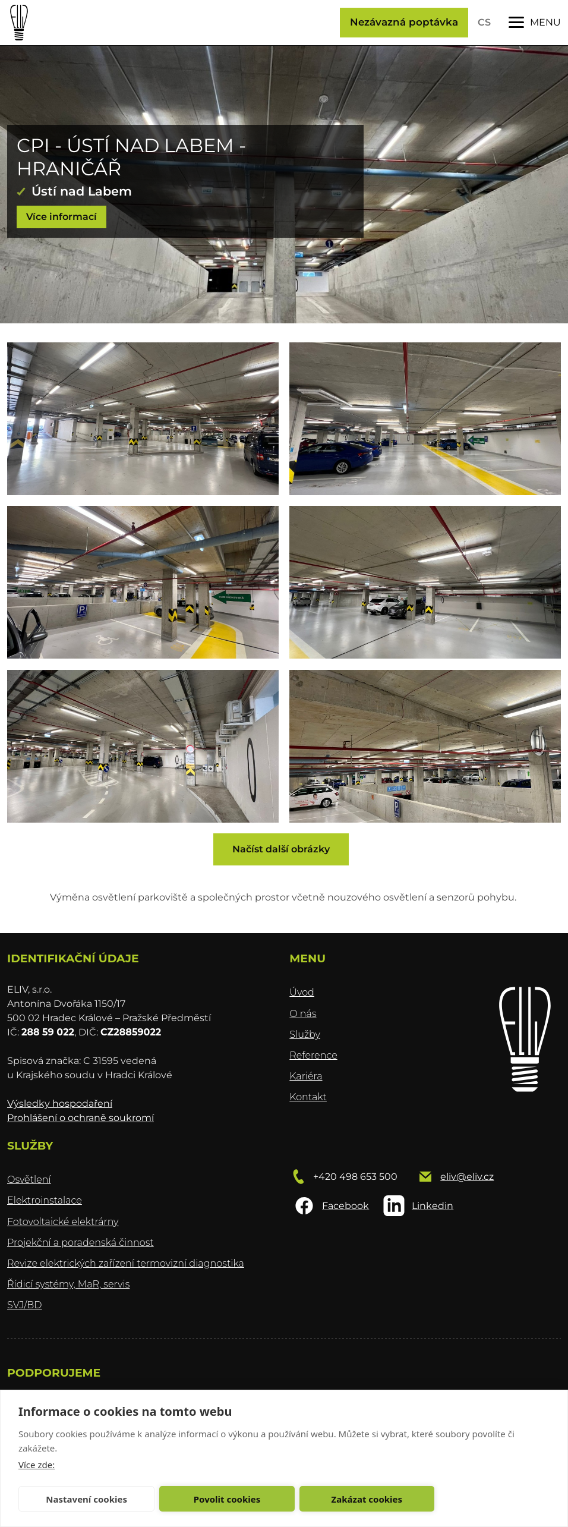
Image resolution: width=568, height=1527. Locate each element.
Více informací (61, 216)
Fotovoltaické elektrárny (63, 1221)
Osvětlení (29, 1179)
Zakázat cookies (367, 1499)
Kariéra (305, 1076)
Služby (304, 1034)
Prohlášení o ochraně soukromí (80, 1117)
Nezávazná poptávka (404, 22)
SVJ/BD (24, 1305)
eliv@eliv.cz (467, 1176)
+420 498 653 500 (355, 1176)
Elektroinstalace (44, 1200)
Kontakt (308, 1097)
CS (484, 22)
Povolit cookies (227, 1499)
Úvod (301, 992)
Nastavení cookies (86, 1499)
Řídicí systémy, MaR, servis (68, 1284)
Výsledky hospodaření (59, 1103)
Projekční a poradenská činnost (80, 1242)
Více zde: (36, 1465)
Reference (313, 1055)
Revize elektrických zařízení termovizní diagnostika (125, 1263)
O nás (302, 1013)
